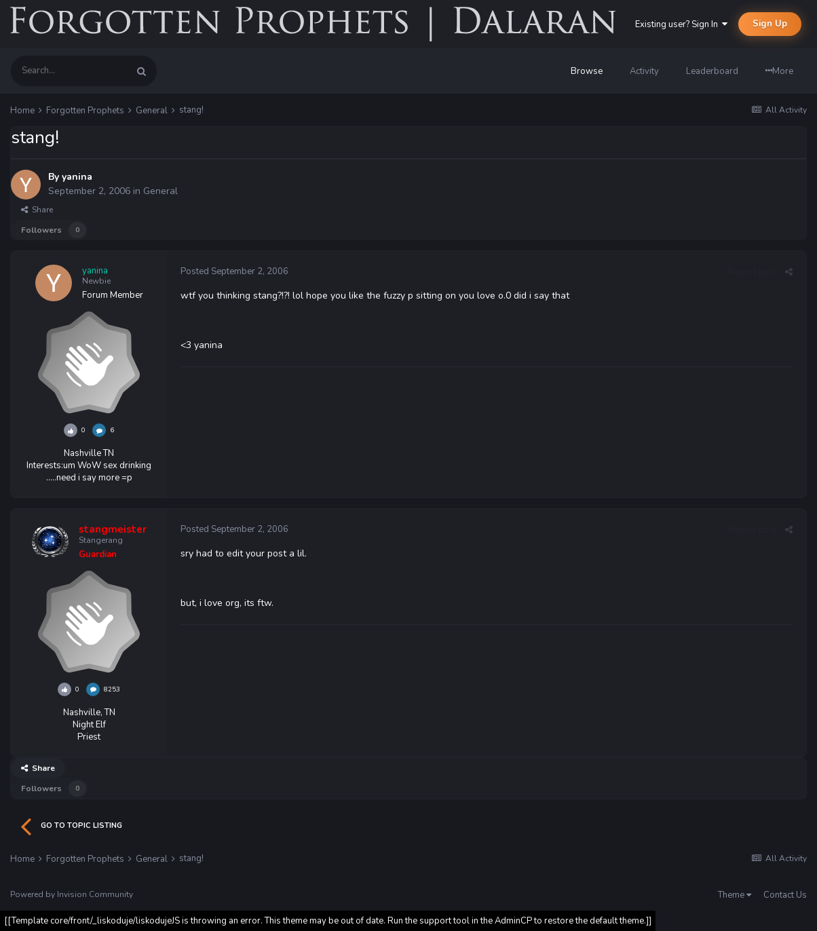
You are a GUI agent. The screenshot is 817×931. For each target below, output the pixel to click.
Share (37, 209)
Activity (644, 71)
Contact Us (785, 895)
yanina (77, 176)
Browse (587, 71)
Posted (234, 271)
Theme (734, 895)
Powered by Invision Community (71, 894)
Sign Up (770, 24)
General (160, 191)
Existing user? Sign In (681, 24)
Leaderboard (712, 71)
